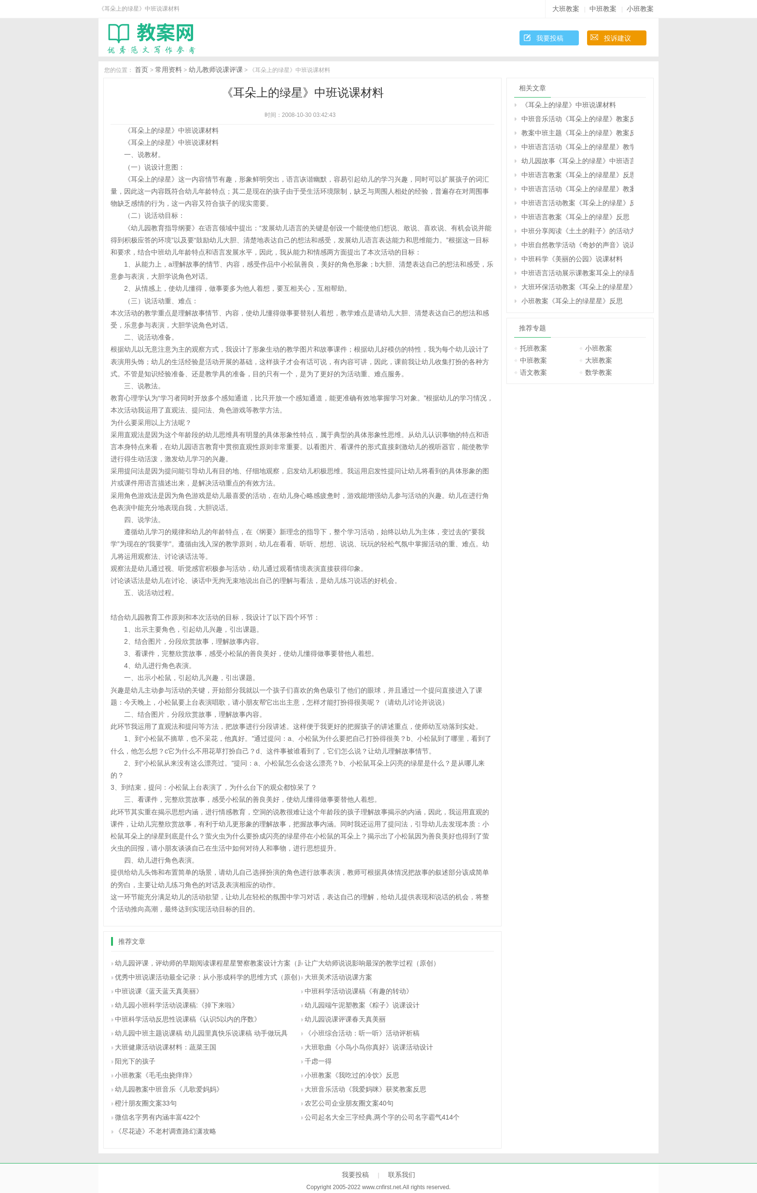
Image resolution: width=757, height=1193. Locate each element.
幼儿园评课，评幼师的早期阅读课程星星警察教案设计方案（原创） (216, 963)
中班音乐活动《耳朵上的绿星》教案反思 (577, 119)
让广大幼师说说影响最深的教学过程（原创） (372, 963)
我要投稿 (549, 38)
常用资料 (168, 69)
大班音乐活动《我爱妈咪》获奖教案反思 (365, 1089)
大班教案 (565, 9)
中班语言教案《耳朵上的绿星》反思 (575, 217)
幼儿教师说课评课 (216, 69)
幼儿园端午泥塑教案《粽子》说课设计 (362, 1005)
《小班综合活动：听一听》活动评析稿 (362, 1033)
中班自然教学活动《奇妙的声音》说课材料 (577, 245)
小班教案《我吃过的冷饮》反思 (352, 1075)
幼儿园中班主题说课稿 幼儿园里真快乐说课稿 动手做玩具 (201, 1033)
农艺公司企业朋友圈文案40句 (349, 1103)
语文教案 (533, 372)
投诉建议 (617, 38)
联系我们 (401, 1175)
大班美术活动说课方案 (338, 977)
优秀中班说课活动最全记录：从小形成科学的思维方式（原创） (209, 977)
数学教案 (598, 372)
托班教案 (533, 348)
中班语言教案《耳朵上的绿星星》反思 (577, 175)
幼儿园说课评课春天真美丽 (345, 1019)
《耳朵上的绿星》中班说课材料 (568, 105)
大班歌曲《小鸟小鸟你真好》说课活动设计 (369, 1047)
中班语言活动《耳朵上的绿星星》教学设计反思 (577, 147)
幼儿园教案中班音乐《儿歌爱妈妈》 (169, 1089)
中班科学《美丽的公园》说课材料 (572, 259)
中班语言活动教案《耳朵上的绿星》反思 (577, 203)
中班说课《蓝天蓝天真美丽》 (159, 991)
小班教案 (640, 9)
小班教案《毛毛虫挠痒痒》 (155, 1075)
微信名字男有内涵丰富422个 (157, 1117)
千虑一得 (318, 1061)
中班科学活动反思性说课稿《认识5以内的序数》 (188, 1019)
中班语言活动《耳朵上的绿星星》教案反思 (577, 189)
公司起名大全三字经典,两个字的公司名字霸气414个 (382, 1117)
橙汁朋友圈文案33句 (146, 1103)
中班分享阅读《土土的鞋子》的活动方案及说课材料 (577, 231)
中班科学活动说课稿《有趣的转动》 (359, 991)
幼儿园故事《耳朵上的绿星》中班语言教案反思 (577, 161)
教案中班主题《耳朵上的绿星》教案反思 (577, 133)
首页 (141, 69)
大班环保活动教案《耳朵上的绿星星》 (577, 287)
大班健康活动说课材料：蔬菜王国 (165, 1047)
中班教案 (603, 9)
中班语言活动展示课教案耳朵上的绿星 (577, 273)
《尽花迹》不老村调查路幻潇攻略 (165, 1131)
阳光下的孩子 (135, 1061)
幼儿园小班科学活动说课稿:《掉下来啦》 (176, 1005)
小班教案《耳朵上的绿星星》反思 (572, 301)
